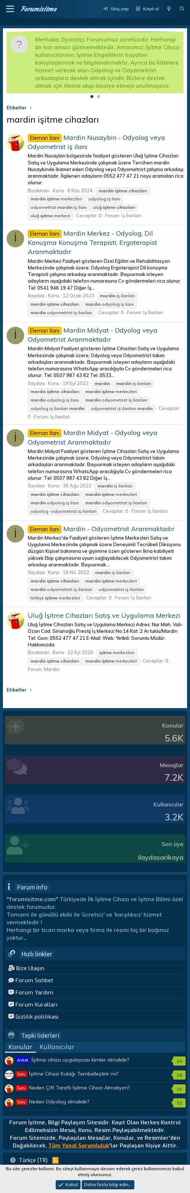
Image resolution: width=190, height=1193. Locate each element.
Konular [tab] (20, 1046)
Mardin (52, 669)
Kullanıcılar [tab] (57, 1046)
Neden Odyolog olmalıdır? (52, 1101)
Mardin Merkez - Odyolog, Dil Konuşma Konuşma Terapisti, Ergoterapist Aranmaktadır (92, 242)
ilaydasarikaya (160, 857)
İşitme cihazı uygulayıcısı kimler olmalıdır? (72, 1059)
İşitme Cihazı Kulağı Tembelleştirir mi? (67, 1073)
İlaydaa (36, 295)
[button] (10, 9)
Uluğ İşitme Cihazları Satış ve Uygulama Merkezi (104, 615)
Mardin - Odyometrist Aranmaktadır (101, 529)
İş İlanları (131, 215)
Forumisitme (38, 9)
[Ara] (182, 9)
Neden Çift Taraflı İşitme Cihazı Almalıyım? (72, 1087)
